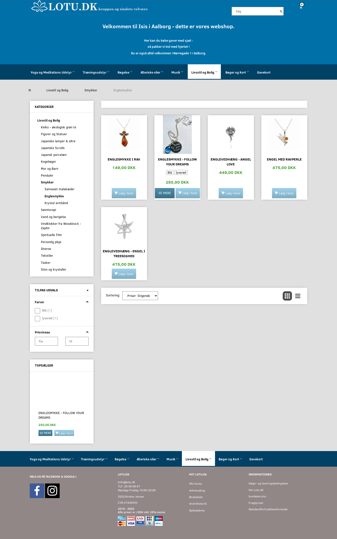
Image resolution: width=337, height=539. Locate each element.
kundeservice (257, 496)
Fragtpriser (256, 503)
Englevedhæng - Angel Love (231, 161)
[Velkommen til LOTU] (90, 5)
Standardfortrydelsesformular (268, 509)
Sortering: (113, 295)
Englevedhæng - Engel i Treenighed (124, 253)
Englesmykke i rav (124, 159)
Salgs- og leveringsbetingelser (268, 483)
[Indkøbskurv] (299, 7)
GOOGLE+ (70, 476)
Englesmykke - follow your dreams (61, 415)
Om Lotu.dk (256, 490)
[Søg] (281, 11)
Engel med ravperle (284, 159)
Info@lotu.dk (126, 482)
